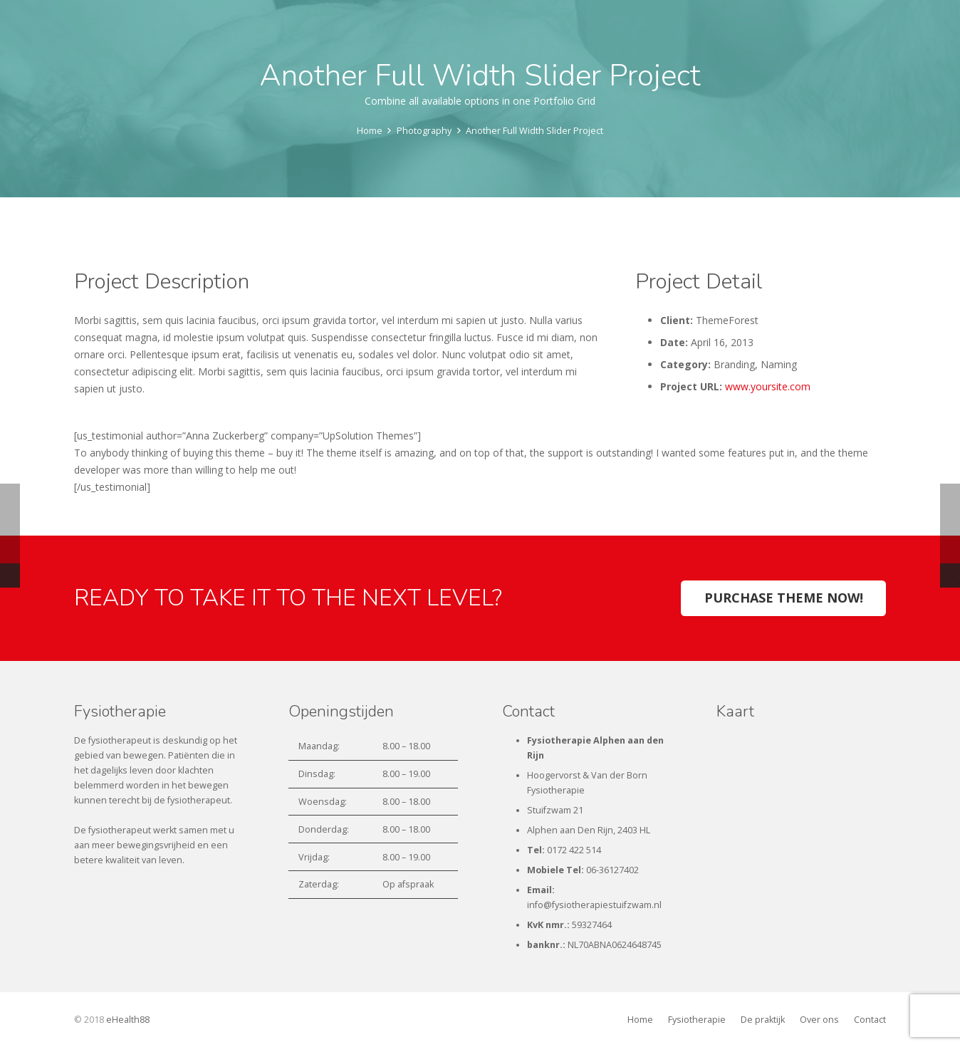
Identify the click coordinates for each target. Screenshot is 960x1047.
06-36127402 (612, 870)
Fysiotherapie (697, 1020)
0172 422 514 (574, 850)
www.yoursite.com (767, 386)
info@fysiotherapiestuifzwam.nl (594, 905)
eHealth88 (128, 1020)
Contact (870, 1020)
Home (640, 1020)
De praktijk (763, 1020)
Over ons (819, 1020)
